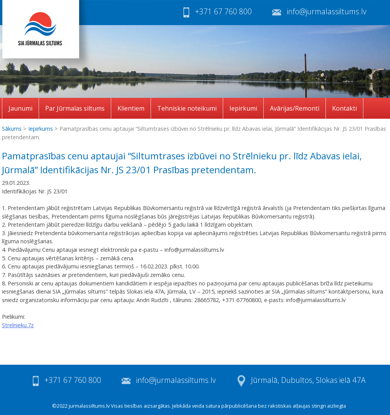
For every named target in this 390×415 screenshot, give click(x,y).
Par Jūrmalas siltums (75, 108)
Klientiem (130, 108)
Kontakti (344, 108)
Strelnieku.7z (18, 325)
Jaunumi (20, 108)
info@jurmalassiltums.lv (326, 11)
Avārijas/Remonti (294, 108)
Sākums (12, 128)
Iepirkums (40, 128)
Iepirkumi (243, 108)
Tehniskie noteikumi (187, 108)
